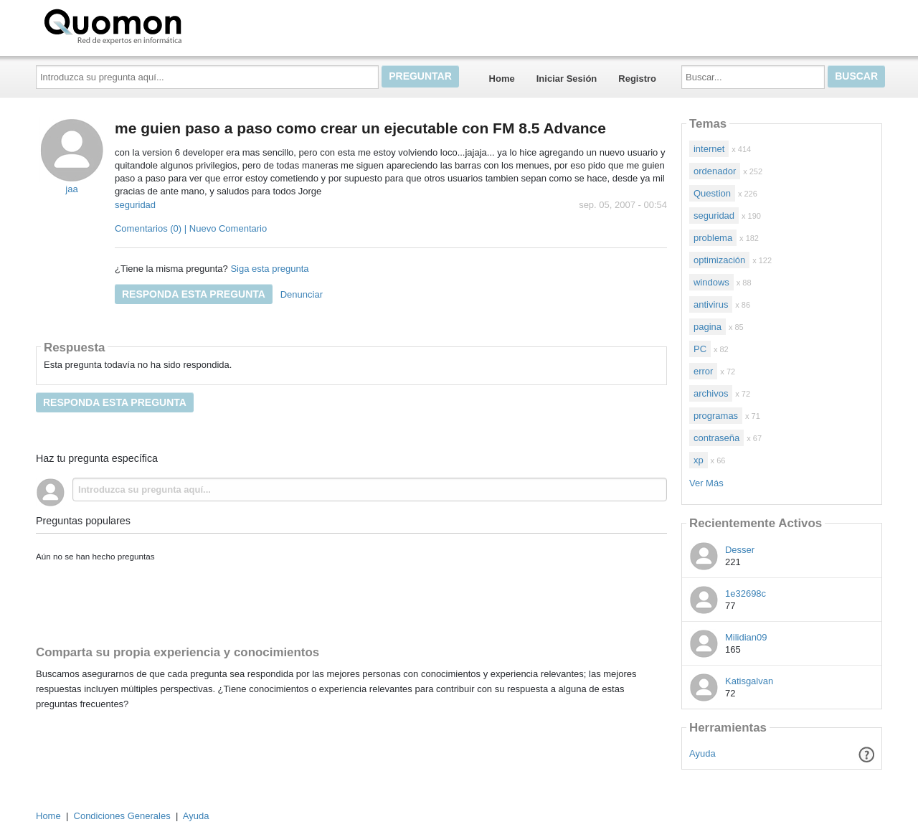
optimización (719, 260)
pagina (707, 326)
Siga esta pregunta (269, 268)
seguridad (135, 204)
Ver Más (706, 483)
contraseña (716, 437)
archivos (711, 393)
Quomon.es (158, 25)
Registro (637, 78)
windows (711, 282)
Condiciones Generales (122, 815)
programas (716, 415)
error (703, 371)
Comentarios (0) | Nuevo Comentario (191, 228)
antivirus (711, 304)
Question (712, 193)
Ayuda (702, 753)
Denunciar (301, 294)
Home (502, 78)
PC (700, 349)
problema (713, 237)
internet (709, 148)
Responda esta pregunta (193, 294)
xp (699, 460)
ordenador (715, 171)
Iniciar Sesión (566, 78)
